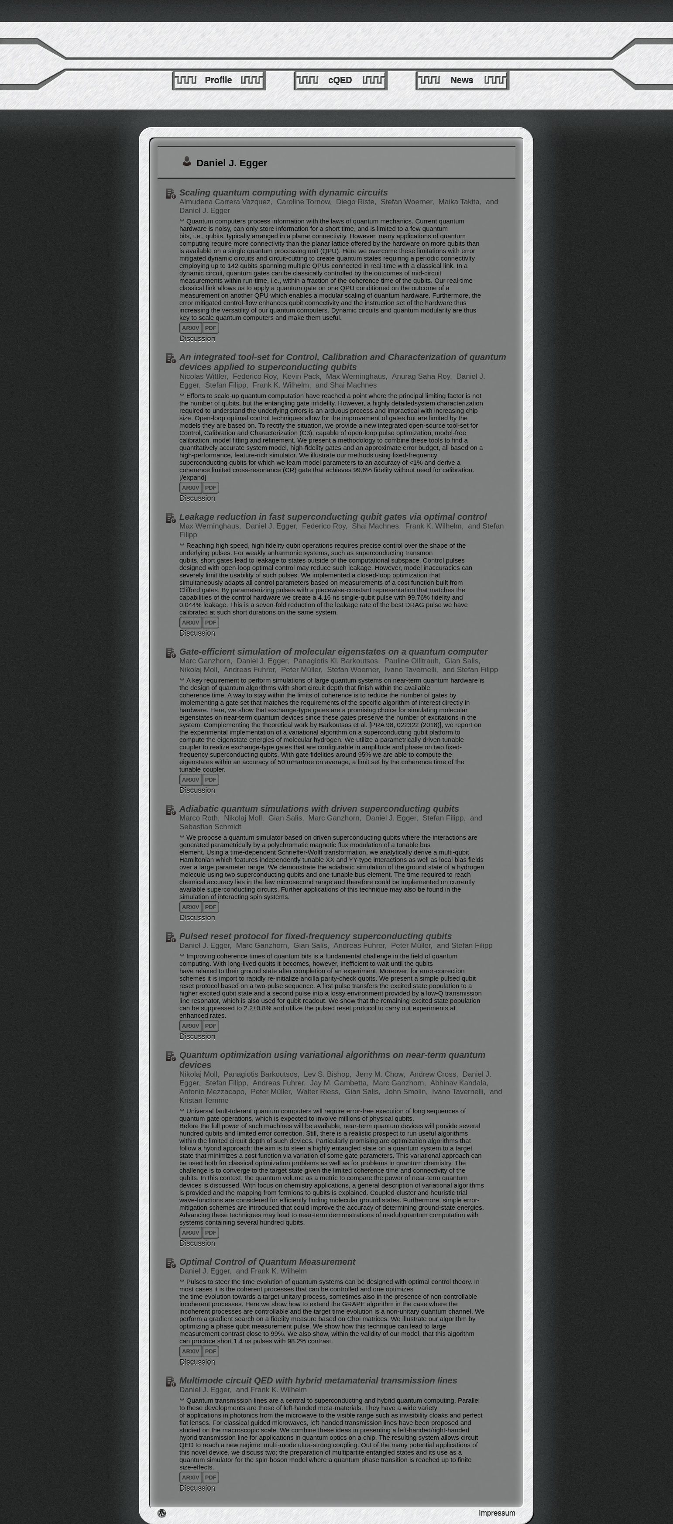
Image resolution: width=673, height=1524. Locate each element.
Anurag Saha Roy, (423, 376)
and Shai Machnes (346, 385)
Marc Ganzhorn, (207, 661)
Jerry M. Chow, (381, 1074)
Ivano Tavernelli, (412, 670)
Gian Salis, (463, 661)
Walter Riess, (320, 1092)
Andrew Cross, (434, 1074)
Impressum (497, 1513)
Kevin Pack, (303, 376)
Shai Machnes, (377, 526)
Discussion (197, 339)
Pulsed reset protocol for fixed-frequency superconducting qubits (315, 936)
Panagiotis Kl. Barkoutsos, (337, 661)
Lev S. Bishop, (329, 1074)
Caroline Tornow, (305, 202)
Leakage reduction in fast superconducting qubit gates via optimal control (333, 517)
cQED (340, 80)
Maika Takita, (461, 202)
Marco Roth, (200, 818)
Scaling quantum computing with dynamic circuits (283, 192)
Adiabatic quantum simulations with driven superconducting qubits (319, 808)
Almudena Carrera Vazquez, (227, 202)
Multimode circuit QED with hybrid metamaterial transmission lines (318, 1380)
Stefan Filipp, (228, 385)
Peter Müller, (303, 670)
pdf (210, 328)
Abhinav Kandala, (459, 1083)
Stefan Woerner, (408, 202)
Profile (218, 80)
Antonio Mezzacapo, (214, 1092)
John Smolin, (407, 1092)
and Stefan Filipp (470, 670)
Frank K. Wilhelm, (283, 385)
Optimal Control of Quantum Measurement (267, 1262)
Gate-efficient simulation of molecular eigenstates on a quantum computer (333, 651)
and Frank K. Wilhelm (271, 1271)
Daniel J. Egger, (272, 526)
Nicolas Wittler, (204, 376)
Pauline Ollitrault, (414, 661)
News (461, 80)
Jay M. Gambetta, (340, 1083)
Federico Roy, (256, 376)
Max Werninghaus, (358, 376)
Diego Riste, (357, 202)
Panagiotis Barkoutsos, (262, 1074)
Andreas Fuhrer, (251, 670)
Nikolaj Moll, (200, 670)
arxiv (190, 328)
